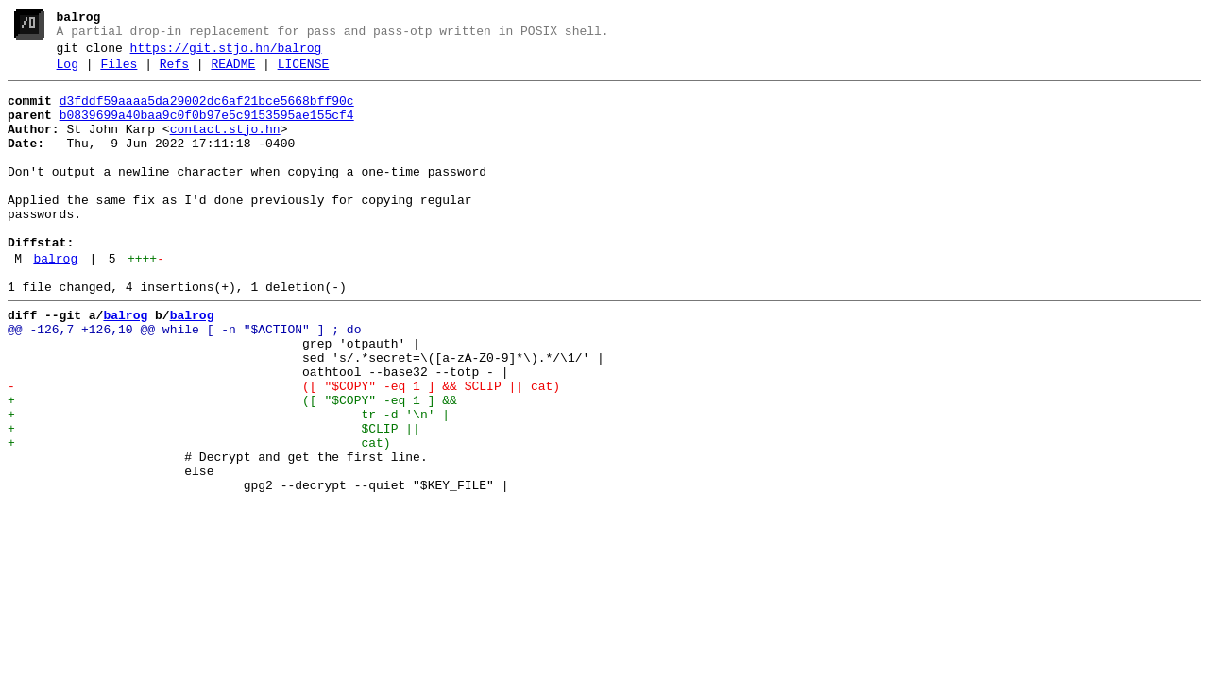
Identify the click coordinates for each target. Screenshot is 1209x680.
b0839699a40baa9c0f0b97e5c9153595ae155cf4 (207, 129)
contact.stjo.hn (225, 146)
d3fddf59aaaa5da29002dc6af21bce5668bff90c (207, 112)
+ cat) (199, 516)
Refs (174, 72)
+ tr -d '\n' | (229, 482)
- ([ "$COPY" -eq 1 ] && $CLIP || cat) (284, 448)
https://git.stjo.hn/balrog (226, 53)
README (233, 72)
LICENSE (304, 72)
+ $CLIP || (214, 499)
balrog (55, 301)
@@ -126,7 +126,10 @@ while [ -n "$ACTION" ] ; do (184, 380)
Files (118, 72)
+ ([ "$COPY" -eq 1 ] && (232, 465)
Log (67, 72)
